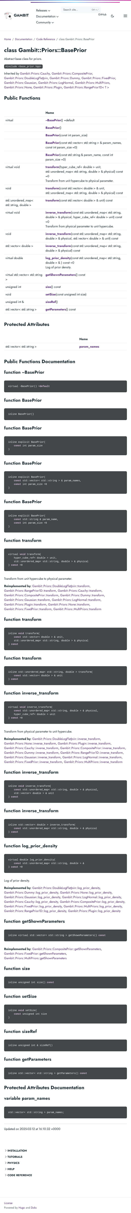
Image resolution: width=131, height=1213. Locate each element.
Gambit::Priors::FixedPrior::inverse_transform (33, 762)
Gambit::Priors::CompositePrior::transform (31, 595)
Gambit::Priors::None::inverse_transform (30, 743)
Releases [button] (43, 10)
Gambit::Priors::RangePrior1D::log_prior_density (35, 911)
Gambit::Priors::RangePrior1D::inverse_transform (91, 752)
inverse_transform (58, 212)
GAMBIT (16, 16)
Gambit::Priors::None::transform (68, 604)
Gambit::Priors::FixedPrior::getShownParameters (35, 953)
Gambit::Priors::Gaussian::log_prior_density (32, 897)
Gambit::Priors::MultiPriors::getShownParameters (35, 958)
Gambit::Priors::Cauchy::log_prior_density (31, 902)
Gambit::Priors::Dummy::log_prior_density (31, 892)
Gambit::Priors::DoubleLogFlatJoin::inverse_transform (66, 739)
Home (7, 39)
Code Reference (20, 1175)
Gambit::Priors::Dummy (65, 78)
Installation (17, 1151)
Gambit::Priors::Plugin (47, 87)
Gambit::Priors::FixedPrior (98, 78)
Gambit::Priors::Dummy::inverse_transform (31, 752)
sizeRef (51, 302)
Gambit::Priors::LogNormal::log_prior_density (91, 897)
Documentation (23, 39)
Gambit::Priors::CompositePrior (72, 73)
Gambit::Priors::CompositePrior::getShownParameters (66, 949)
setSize (51, 294)
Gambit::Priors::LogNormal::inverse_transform (92, 757)
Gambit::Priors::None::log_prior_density (86, 892)
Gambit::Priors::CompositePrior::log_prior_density (92, 902)
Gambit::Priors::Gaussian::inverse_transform (32, 757)
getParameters (56, 309)
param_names (89, 346)
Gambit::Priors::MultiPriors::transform (77, 609)
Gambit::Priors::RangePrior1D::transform (30, 590)
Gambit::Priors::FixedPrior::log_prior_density (33, 906)
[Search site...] (81, 9)
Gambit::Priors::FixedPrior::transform (28, 609)
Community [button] (45, 22)
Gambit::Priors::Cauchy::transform (79, 590)
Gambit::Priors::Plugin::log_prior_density (94, 911)
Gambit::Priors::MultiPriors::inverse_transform (93, 762)
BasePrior (52, 128)
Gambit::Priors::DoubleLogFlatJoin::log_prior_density (66, 888)
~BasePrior (53, 120)
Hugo (22, 1208)
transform (52, 167)
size (48, 287)
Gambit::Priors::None (18, 87)
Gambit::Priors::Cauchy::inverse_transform (31, 748)
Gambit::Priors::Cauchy (35, 73)
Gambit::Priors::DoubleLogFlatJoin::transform (61, 586)
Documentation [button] (47, 16)
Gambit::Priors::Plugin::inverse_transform (84, 743)
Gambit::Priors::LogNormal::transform (76, 600)
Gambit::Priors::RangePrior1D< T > (86, 87)
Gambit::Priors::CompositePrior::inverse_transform (92, 748)
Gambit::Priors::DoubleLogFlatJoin (26, 78)
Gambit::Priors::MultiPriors (92, 83)
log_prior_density (58, 258)
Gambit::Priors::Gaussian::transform (27, 600)
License (8, 1203)
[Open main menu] (125, 15)
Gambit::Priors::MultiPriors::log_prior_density (93, 906)
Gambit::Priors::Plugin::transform (25, 604)
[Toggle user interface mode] (112, 15)
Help (11, 1169)
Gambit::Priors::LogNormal (55, 83)
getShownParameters (61, 275)
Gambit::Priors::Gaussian (20, 83)
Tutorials (15, 1157)
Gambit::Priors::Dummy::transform (82, 595)
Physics (13, 1163)
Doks (34, 1208)
